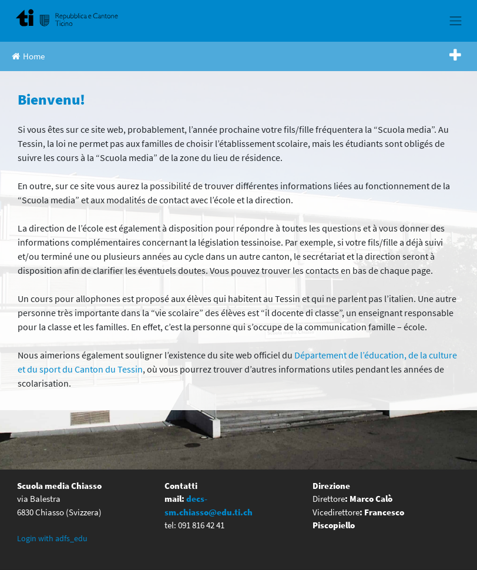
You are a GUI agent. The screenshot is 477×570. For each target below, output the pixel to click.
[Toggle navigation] (455, 20)
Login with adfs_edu (52, 538)
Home (28, 56)
